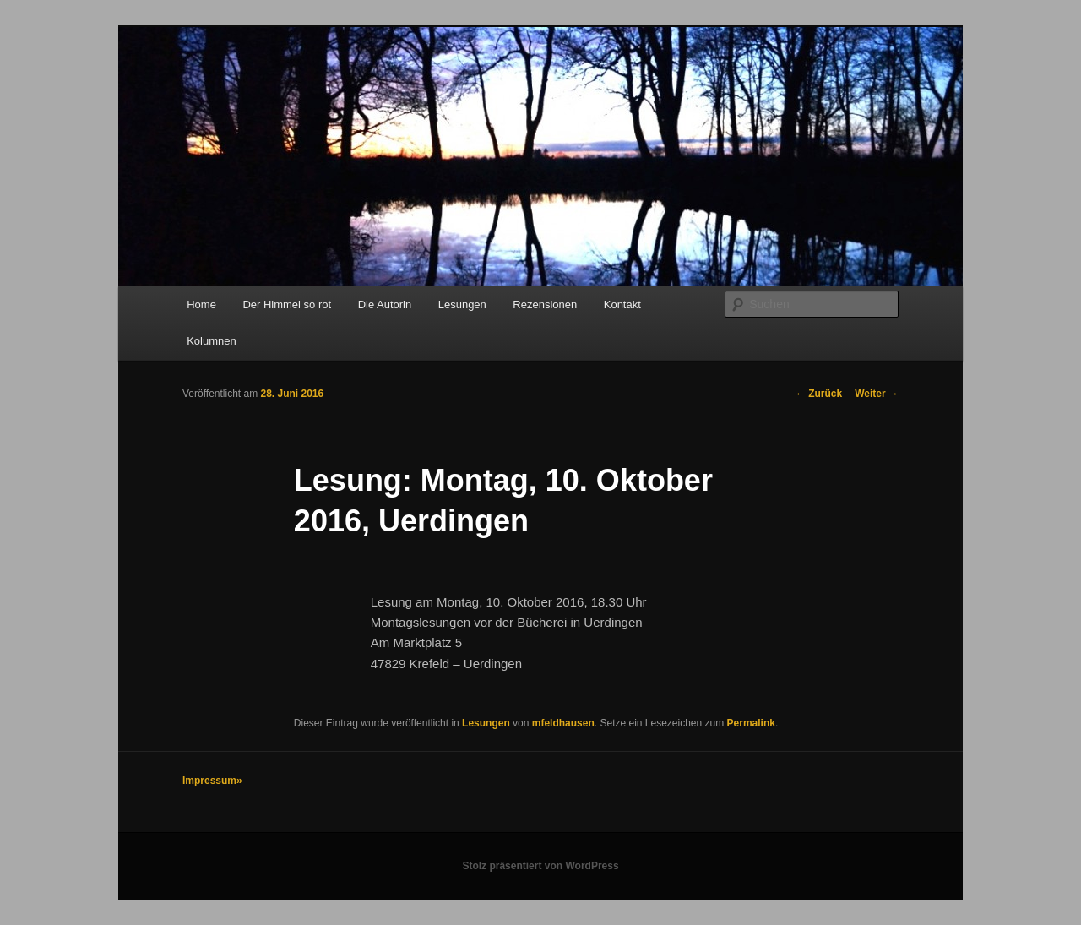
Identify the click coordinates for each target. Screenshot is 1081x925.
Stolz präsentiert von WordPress (540, 866)
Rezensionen (545, 304)
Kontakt (622, 304)
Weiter (877, 394)
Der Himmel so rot (286, 304)
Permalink (751, 723)
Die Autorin (385, 304)
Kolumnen (211, 341)
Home (201, 304)
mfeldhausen (563, 723)
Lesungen (462, 304)
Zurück (819, 394)
